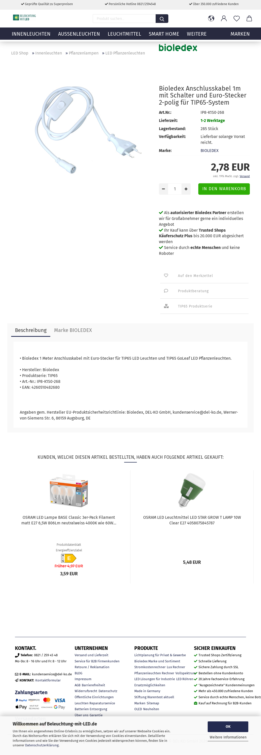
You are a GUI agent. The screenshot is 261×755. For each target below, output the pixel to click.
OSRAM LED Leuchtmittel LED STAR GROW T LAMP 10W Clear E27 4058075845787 (192, 520)
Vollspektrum (185, 673)
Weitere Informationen (228, 737)
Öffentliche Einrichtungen (94, 697)
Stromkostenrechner (150, 667)
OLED (138, 709)
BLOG (78, 673)
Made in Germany (147, 691)
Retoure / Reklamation (92, 667)
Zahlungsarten (31, 692)
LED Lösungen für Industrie (154, 679)
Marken (139, 703)
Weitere (197, 37)
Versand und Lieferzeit (91, 655)
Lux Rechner (176, 667)
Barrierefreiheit (93, 685)
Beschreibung (30, 330)
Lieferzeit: (168, 120)
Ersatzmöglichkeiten (149, 685)
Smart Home (164, 37)
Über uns (81, 715)
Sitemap (153, 703)
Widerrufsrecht (86, 691)
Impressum (83, 679)
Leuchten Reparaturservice (95, 703)
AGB (77, 685)
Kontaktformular (48, 680)
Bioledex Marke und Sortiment (157, 661)
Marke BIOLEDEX (73, 330)
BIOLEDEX (210, 150)
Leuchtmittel (124, 37)
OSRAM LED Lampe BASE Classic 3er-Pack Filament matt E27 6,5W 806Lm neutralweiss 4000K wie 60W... (68, 520)
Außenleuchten (79, 37)
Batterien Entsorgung (91, 709)
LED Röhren (184, 679)
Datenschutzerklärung (42, 745)
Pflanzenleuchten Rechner (154, 673)
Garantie (96, 715)
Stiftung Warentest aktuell (154, 697)
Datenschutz (108, 691)
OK (228, 726)
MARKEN (240, 37)
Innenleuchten (31, 37)
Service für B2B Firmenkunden (97, 661)
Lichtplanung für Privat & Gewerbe (160, 655)
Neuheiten (151, 709)
